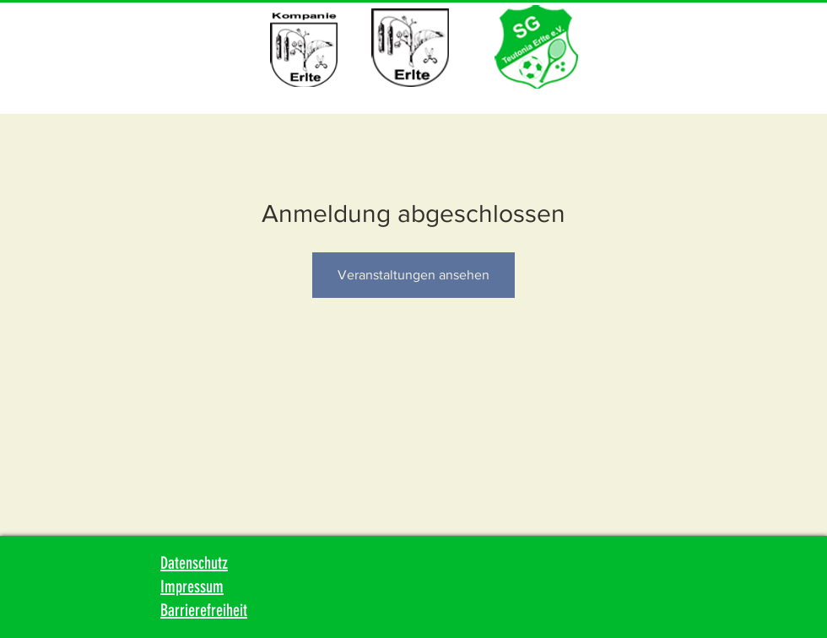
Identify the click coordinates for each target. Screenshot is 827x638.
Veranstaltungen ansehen (413, 275)
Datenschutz (194, 563)
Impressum (192, 586)
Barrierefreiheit (203, 610)
